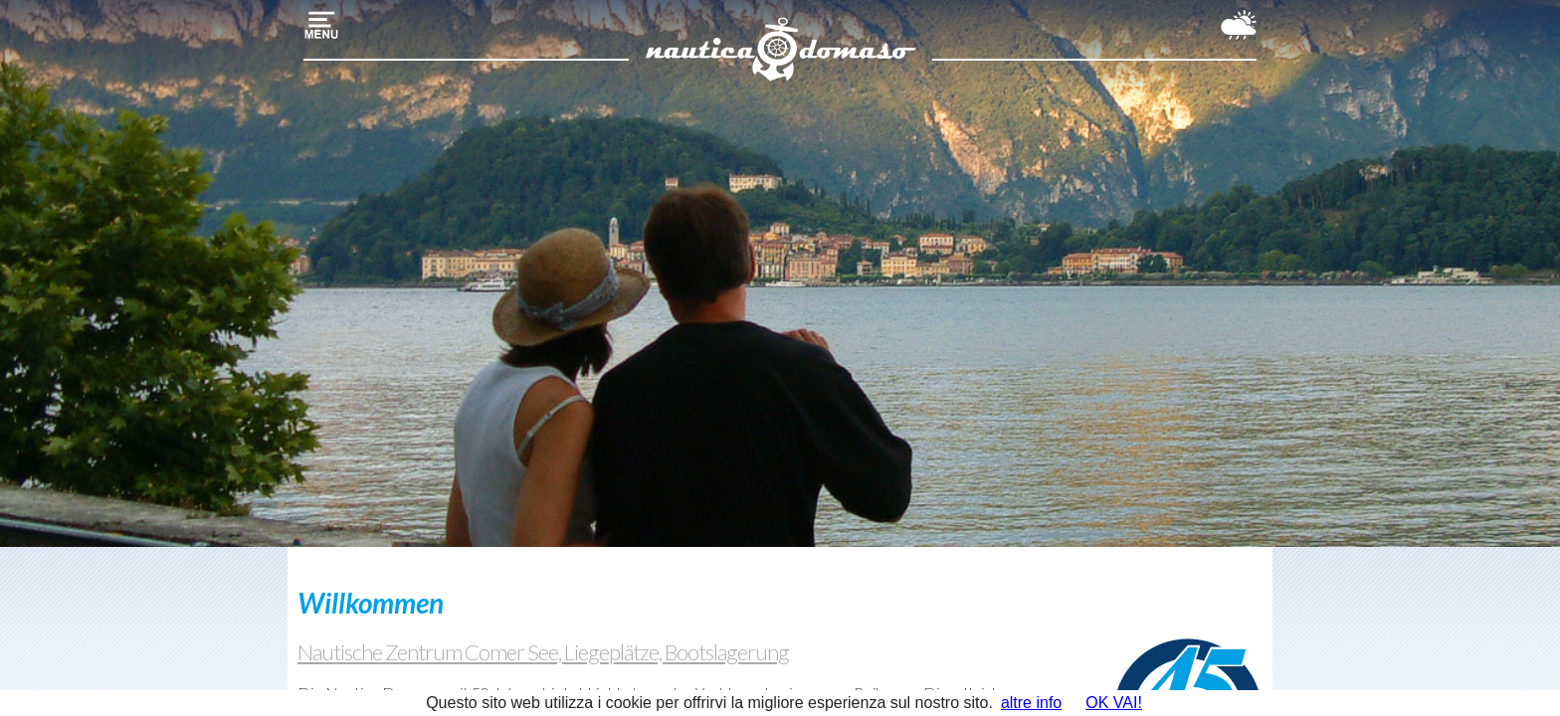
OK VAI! (1113, 702)
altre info (1031, 702)
